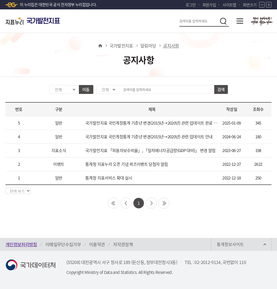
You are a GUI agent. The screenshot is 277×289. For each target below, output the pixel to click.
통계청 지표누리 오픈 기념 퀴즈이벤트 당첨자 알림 (126, 164)
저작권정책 (123, 244)
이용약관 (97, 244)
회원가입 (209, 4)
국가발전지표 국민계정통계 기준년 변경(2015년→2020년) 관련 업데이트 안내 (148, 137)
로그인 (191, 4)
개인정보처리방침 (21, 244)
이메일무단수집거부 (63, 244)
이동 (86, 89)
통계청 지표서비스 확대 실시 (108, 178)
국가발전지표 (121, 46)
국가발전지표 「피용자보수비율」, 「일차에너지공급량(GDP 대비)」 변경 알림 (150, 150)
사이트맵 (229, 4)
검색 (221, 89)
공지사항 (171, 46)
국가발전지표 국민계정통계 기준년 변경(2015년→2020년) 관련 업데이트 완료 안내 (151, 123)
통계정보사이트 (230, 244)
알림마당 (148, 46)
